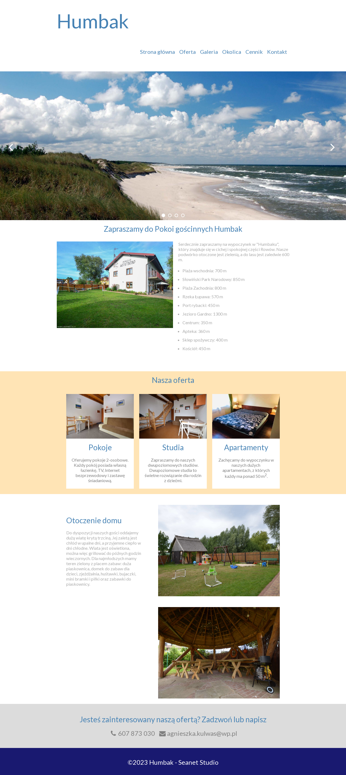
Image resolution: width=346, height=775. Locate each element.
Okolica (231, 51)
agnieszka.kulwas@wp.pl (197, 733)
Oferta (187, 51)
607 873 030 (132, 733)
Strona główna (157, 51)
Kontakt (277, 51)
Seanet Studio (198, 762)
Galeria (209, 51)
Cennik (254, 51)
